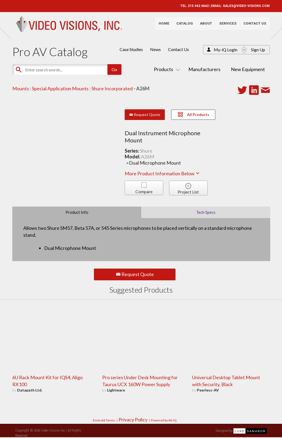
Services (225, 26)
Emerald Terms (104, 420)
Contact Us (252, 26)
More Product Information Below (162, 173)
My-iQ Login (225, 49)
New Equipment (248, 69)
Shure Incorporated (112, 88)
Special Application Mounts (60, 88)
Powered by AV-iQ (164, 420)
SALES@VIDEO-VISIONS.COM (243, 6)
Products (166, 69)
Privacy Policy (133, 420)
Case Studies (131, 49)
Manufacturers (204, 69)
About (203, 26)
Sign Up (258, 49)
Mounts (20, 88)
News (155, 49)
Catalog (181, 26)
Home (161, 26)
